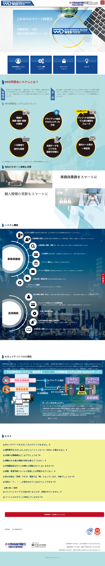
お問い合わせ (103, 278)
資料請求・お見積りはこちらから (54, 514)
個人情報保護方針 (17, 529)
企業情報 (7, 529)
